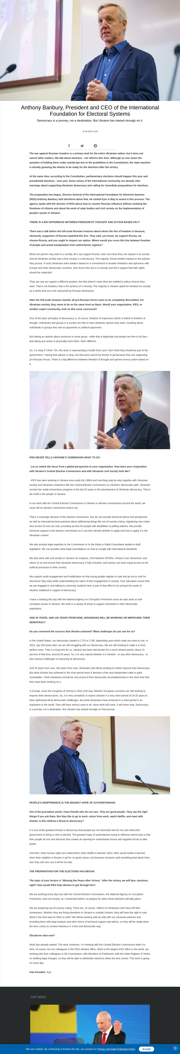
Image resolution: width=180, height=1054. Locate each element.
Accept (146, 1049)
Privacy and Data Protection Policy (116, 1049)
